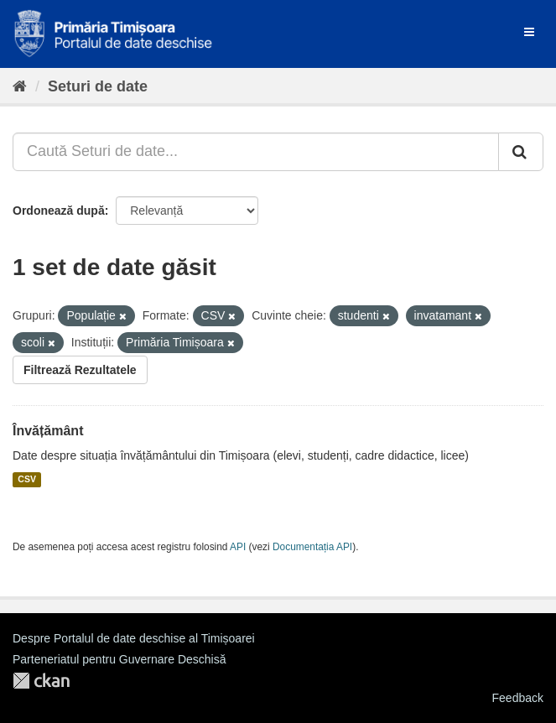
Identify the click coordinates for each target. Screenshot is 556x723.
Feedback (517, 698)
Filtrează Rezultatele (80, 370)
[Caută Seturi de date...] (256, 152)
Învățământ (48, 431)
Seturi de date (98, 86)
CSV (27, 480)
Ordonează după (59, 210)
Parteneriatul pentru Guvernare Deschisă (119, 659)
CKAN (41, 680)
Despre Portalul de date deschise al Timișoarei (134, 638)
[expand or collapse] (529, 32)
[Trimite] (520, 152)
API (238, 547)
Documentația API (312, 547)
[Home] (20, 86)
